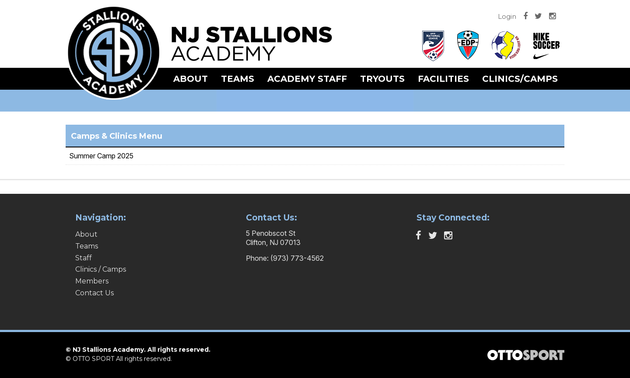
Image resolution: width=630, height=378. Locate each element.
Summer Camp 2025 (101, 155)
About (190, 79)
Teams (237, 79)
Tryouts (382, 79)
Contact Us (94, 293)
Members (91, 281)
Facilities (443, 79)
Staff (83, 258)
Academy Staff (307, 79)
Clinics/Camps (520, 79)
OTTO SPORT (93, 359)
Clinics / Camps (100, 269)
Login (507, 16)
